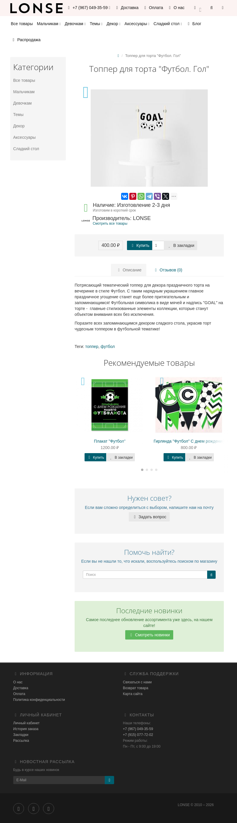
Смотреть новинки (149, 635)
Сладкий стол (168, 23)
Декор (113, 23)
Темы (96, 23)
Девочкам (75, 23)
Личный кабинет (26, 723)
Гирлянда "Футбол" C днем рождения (189, 441)
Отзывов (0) (167, 270)
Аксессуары (137, 23)
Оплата (152, 7)
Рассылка (21, 741)
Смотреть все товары (110, 223)
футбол (108, 346)
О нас (175, 7)
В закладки (180, 245)
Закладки (20, 735)
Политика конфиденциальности (39, 700)
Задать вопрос (149, 516)
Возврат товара (135, 688)
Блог (193, 23)
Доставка (126, 7)
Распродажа (26, 39)
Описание (128, 270)
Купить (139, 245)
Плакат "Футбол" (110, 441)
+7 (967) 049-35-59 (138, 729)
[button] (197, 8)
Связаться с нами (137, 682)
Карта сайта (132, 694)
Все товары (22, 23)
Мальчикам (49, 23)
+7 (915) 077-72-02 (138, 735)
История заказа (25, 729)
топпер (91, 346)
